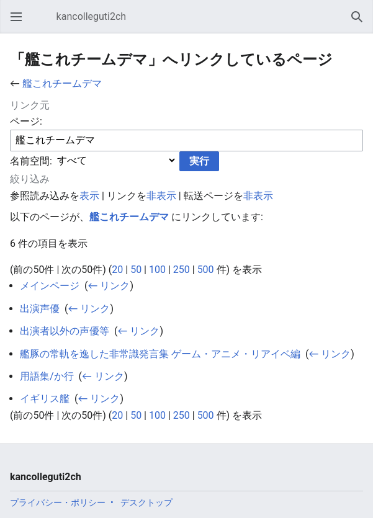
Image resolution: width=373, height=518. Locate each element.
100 (157, 269)
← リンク (109, 286)
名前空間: (31, 160)
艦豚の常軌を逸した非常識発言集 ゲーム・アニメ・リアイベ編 (160, 354)
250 (181, 269)
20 (117, 269)
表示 (89, 196)
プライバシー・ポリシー (58, 502)
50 (136, 269)
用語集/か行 (47, 376)
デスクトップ (146, 502)
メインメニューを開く (20, 23)
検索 (361, 23)
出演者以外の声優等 (64, 331)
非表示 (161, 196)
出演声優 (40, 309)
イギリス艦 (45, 398)
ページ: (26, 121)
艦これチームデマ (62, 83)
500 (205, 269)
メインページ (49, 286)
